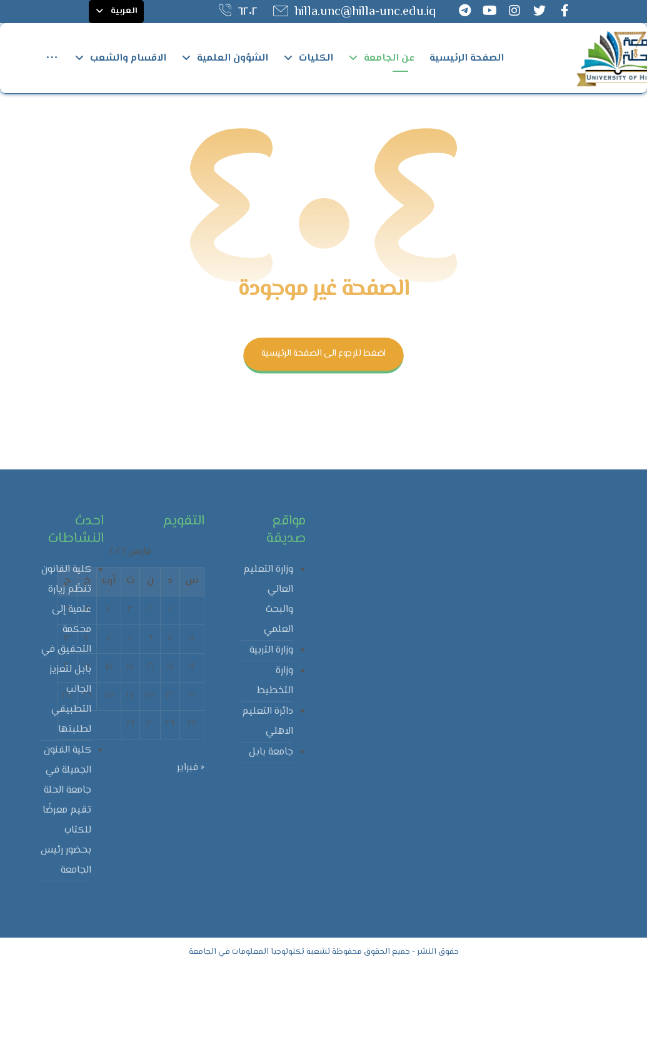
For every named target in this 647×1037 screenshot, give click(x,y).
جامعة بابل (271, 821)
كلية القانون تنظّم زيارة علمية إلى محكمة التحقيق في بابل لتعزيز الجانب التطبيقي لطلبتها (66, 718)
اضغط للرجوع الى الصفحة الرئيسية (323, 423)
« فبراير (190, 837)
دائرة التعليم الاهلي (267, 790)
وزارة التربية (271, 719)
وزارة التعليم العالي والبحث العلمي (268, 668)
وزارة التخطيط (275, 750)
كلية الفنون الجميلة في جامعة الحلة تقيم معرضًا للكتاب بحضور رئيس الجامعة (66, 879)
